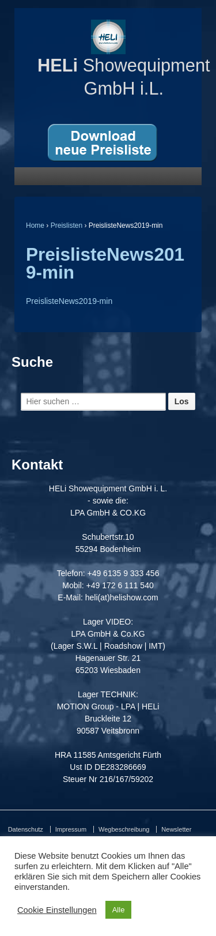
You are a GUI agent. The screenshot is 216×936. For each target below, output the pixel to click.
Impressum (70, 829)
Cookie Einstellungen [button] (57, 910)
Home (35, 225)
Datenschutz (25, 829)
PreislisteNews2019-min (105, 263)
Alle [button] (118, 909)
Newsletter (176, 829)
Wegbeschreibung (123, 829)
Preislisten (66, 225)
